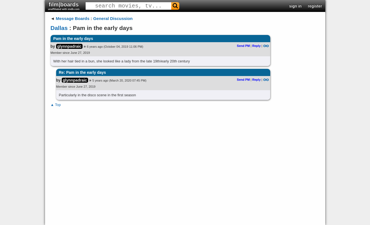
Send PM (243, 45)
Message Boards (73, 18)
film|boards (64, 6)
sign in (295, 6)
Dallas (59, 28)
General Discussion (113, 18)
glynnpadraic (69, 46)
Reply (256, 45)
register (315, 6)
